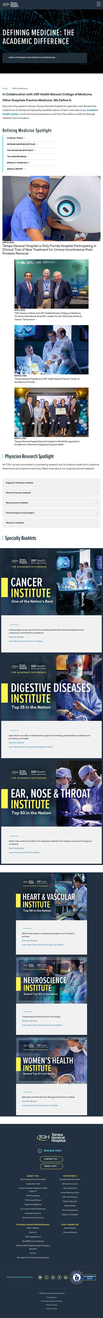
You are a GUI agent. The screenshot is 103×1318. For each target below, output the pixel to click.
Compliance (51, 1297)
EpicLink (33, 1232)
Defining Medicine (33, 1237)
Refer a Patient (33, 1228)
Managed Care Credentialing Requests (33, 1258)
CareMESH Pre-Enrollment (33, 1241)
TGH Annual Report (33, 1200)
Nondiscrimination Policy (33, 1218)
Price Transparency (70, 1210)
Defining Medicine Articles (22, 144)
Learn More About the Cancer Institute (26, 641)
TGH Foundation (33, 1196)
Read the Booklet (16, 637)
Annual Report (16, 169)
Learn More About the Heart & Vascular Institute (43, 945)
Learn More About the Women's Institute (40, 1106)
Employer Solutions (33, 1213)
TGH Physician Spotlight (21, 151)
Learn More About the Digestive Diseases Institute (31, 747)
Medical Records (70, 1201)
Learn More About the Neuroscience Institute (42, 1025)
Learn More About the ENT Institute (24, 853)
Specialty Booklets (18, 163)
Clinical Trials (16, 138)
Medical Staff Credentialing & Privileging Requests (33, 1247)
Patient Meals (70, 1206)
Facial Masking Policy (70, 1193)
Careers (33, 1253)
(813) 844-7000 (52, 1151)
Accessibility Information (70, 1179)
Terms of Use (51, 1309)
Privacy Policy (51, 1305)
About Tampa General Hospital (33, 1179)
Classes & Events (70, 1188)
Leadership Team (33, 1184)
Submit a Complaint (70, 1215)
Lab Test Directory (70, 1197)
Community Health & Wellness (33, 1209)
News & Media (70, 1228)
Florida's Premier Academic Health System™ (33, 1189)
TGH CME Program (18, 157)
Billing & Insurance (70, 1184)
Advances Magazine (33, 1205)
